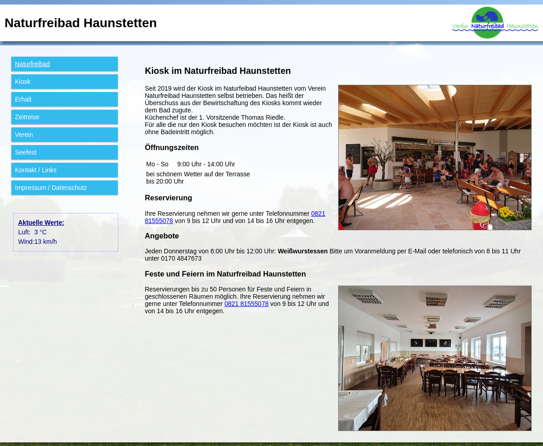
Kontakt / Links (36, 170)
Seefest (25, 152)
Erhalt (23, 99)
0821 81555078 (246, 303)
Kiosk (22, 81)
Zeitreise (27, 117)
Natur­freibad (32, 64)
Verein (24, 134)
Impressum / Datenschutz (51, 187)
